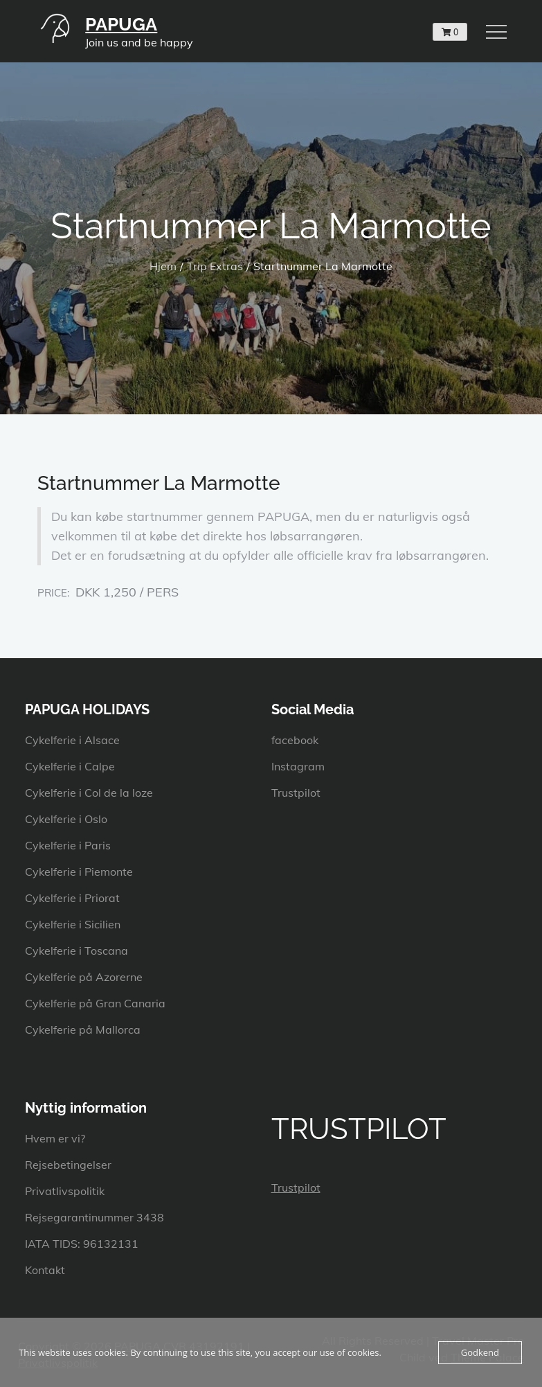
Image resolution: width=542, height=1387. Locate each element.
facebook (294, 740)
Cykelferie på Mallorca (83, 1029)
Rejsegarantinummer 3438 (94, 1217)
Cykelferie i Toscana (76, 950)
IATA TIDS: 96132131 (81, 1244)
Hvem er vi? (55, 1138)
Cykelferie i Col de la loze (89, 792)
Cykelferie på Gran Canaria (95, 1003)
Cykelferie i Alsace (72, 740)
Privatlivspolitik (65, 1191)
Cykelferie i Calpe (70, 766)
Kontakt (45, 1270)
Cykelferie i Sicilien (72, 924)
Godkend (480, 1352)
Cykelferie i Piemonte (79, 871)
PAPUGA (121, 24)
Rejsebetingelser (68, 1165)
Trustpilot (295, 792)
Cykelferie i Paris (68, 845)
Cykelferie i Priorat (72, 898)
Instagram (298, 766)
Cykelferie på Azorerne (84, 977)
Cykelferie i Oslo (66, 819)
